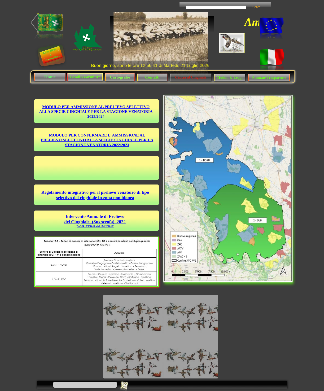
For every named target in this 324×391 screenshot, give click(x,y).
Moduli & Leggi (229, 77)
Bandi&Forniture (85, 77)
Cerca (256, 7)
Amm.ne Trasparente (269, 77)
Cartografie (120, 77)
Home (50, 76)
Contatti (152, 77)
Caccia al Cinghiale (190, 77)
